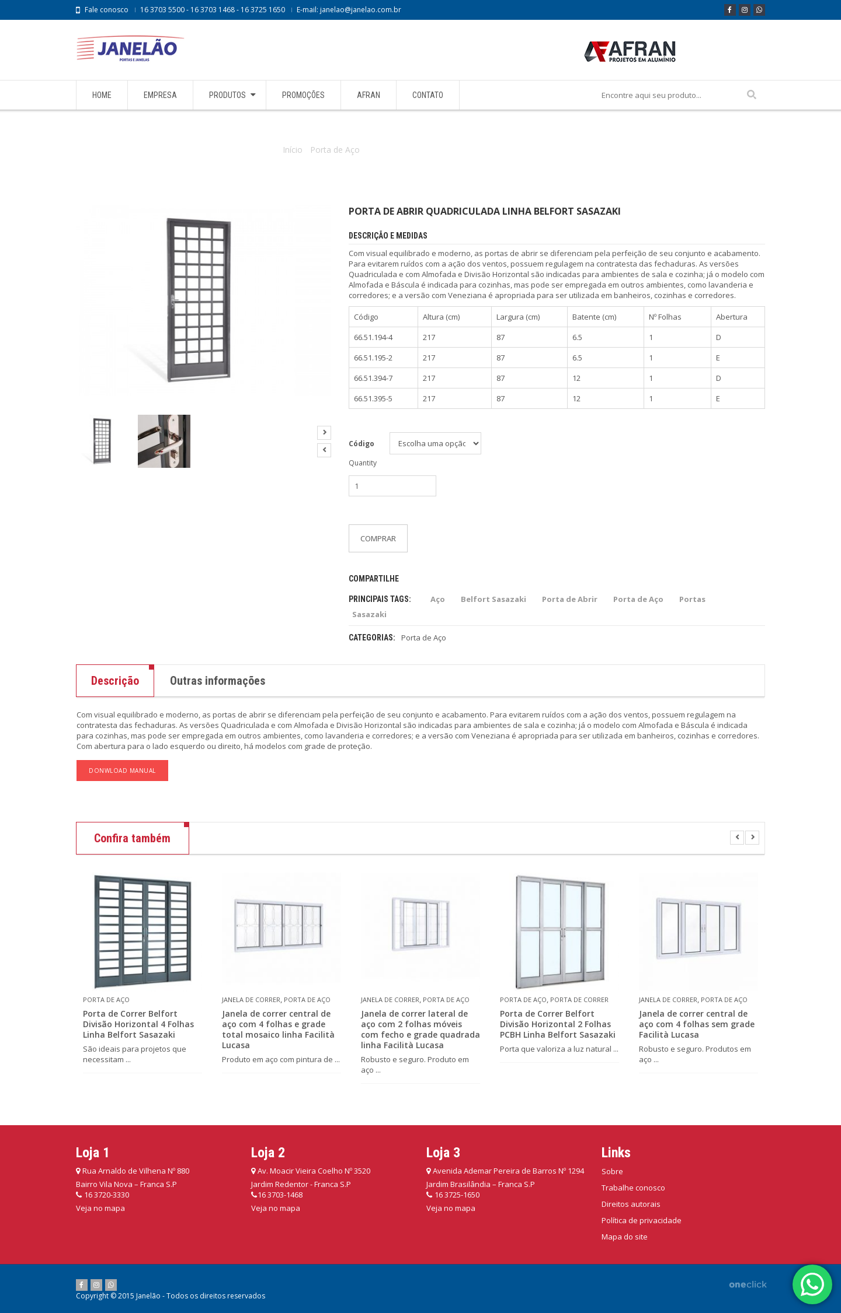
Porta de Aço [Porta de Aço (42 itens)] (638, 599)
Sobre (612, 1171)
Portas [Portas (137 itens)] (692, 599)
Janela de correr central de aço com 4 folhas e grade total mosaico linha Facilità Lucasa (278, 1030)
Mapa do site (625, 1236)
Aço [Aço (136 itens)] (437, 599)
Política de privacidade (642, 1220)
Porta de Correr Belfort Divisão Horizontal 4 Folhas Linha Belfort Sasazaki (138, 1024)
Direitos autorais (631, 1204)
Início (293, 149)
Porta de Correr (579, 999)
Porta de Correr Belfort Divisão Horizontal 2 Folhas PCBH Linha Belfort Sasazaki (558, 1024)
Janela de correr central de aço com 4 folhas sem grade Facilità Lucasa (697, 1024)
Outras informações (217, 681)
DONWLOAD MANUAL (122, 770)
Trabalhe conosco (633, 1187)
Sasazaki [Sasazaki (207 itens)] (369, 614)
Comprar (378, 538)
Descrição (115, 681)
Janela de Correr (251, 999)
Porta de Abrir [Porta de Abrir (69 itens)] (569, 599)
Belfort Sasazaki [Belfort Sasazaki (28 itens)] (493, 599)
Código (361, 444)
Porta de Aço (335, 149)
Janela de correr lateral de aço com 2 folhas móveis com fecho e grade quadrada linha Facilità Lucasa (420, 1030)
